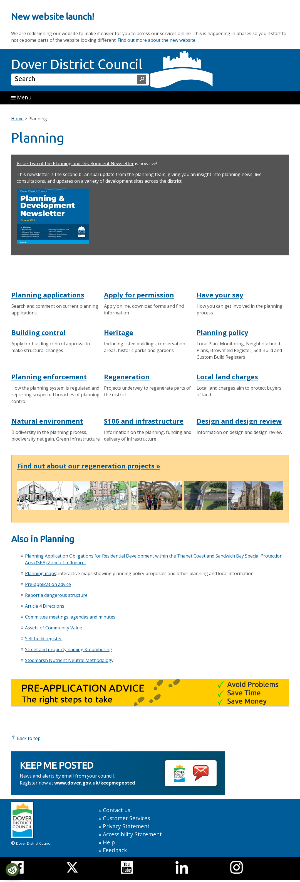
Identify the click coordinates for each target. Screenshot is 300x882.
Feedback (115, 850)
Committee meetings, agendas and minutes (70, 617)
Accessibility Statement (132, 834)
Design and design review (239, 421)
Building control (38, 332)
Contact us (116, 810)
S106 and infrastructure (144, 421)
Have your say (220, 294)
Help (109, 842)
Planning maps (40, 573)
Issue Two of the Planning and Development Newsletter (75, 163)
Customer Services (126, 818)
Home (17, 119)
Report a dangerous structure (56, 595)
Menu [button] (21, 97)
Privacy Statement (126, 826)
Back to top (26, 738)
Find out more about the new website (156, 40)
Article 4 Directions (44, 606)
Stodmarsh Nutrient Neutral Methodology (69, 660)
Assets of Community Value (53, 628)
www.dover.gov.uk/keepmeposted (94, 783)
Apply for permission (139, 294)
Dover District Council (76, 64)
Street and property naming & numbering (68, 649)
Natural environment (47, 421)
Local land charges (227, 376)
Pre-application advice (48, 584)
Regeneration (127, 376)
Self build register (43, 639)
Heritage (118, 332)
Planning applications (47, 294)
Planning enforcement (49, 376)
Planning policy (222, 332)
